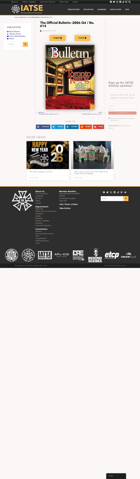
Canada (38, 216)
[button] (43, 127)
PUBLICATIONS (14, 27)
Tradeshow (39, 214)
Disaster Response (42, 241)
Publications (74, 9)
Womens (38, 231)
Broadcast (39, 218)
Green (37, 243)
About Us (39, 192)
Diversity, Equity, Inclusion (44, 234)
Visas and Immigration (43, 225)
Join (127, 9)
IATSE (32, 9)
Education (88, 9)
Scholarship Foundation (67, 198)
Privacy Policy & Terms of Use (115, 265)
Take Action (115, 9)
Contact (38, 203)
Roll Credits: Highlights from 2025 (40, 172)
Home (16, 17)
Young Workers (41, 238)
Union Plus (63, 201)
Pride (37, 236)
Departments (41, 207)
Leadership (39, 196)
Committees (41, 229)
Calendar (101, 9)
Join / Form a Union (68, 204)
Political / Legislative (42, 221)
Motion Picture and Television (45, 211)
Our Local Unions (41, 194)
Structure (38, 198)
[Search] (25, 44)
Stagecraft (39, 209)
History (37, 201)
